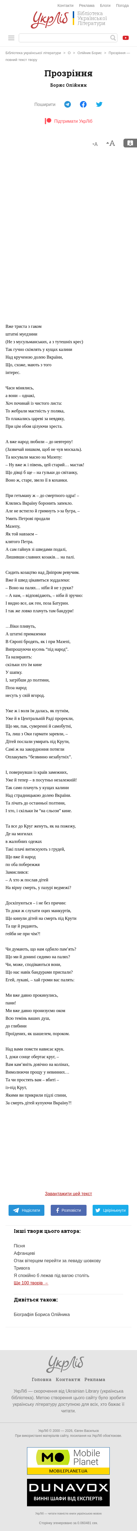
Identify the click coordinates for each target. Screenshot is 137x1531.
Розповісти (68, 1210)
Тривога (22, 1268)
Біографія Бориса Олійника (42, 1314)
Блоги (105, 5)
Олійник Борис (89, 53)
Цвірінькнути (110, 1210)
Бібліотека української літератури (33, 53)
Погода (122, 5)
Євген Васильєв (86, 1431)
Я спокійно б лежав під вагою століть (51, 1275)
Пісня (19, 1246)
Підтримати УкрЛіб (68, 121)
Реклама (87, 5)
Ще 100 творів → (31, 1283)
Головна (42, 1379)
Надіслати (26, 1210)
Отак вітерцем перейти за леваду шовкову (57, 1260)
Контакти (65, 5)
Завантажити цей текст (68, 1193)
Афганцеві (24, 1253)
